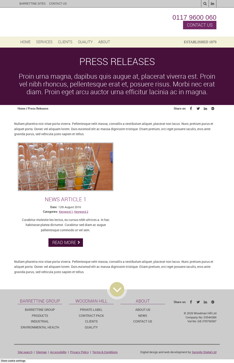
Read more (66, 242)
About (104, 42)
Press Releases (38, 108)
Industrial (40, 321)
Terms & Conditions (105, 352)
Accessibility (58, 352)
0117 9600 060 (194, 17)
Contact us (200, 25)
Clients (65, 42)
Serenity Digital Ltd (204, 352)
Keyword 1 (66, 211)
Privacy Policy (79, 352)
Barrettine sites (32, 3)
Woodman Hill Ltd (47, 22)
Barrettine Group (40, 310)
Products (40, 316)
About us (142, 310)
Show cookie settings (13, 360)
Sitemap (41, 352)
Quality (85, 42)
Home (25, 42)
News (142, 316)
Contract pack (91, 316)
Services (44, 42)
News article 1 (65, 199)
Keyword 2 (81, 211)
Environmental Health (40, 327)
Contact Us (58, 3)
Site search (25, 352)
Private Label (91, 310)
